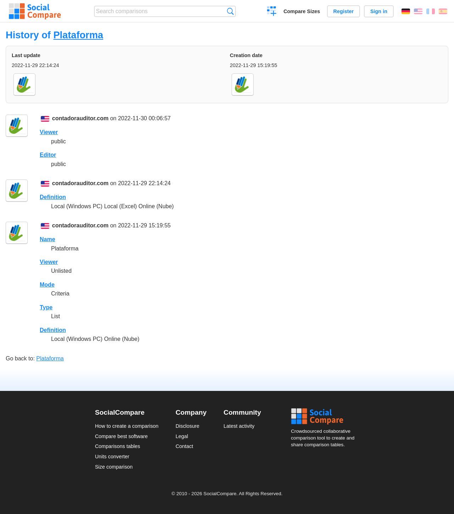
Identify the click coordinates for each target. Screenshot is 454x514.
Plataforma (78, 34)
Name (47, 239)
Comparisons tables (117, 446)
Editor (48, 155)
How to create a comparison (127, 426)
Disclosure (187, 426)
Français (430, 11)
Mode (47, 285)
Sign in (378, 11)
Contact (184, 446)
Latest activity (238, 426)
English (418, 11)
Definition (53, 197)
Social (325, 416)
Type (46, 307)
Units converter (112, 456)
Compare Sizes (301, 11)
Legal (182, 436)
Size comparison (114, 467)
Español (443, 11)
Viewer (49, 132)
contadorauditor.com (80, 118)
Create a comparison (272, 12)
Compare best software (121, 436)
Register (343, 11)
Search (230, 11)
